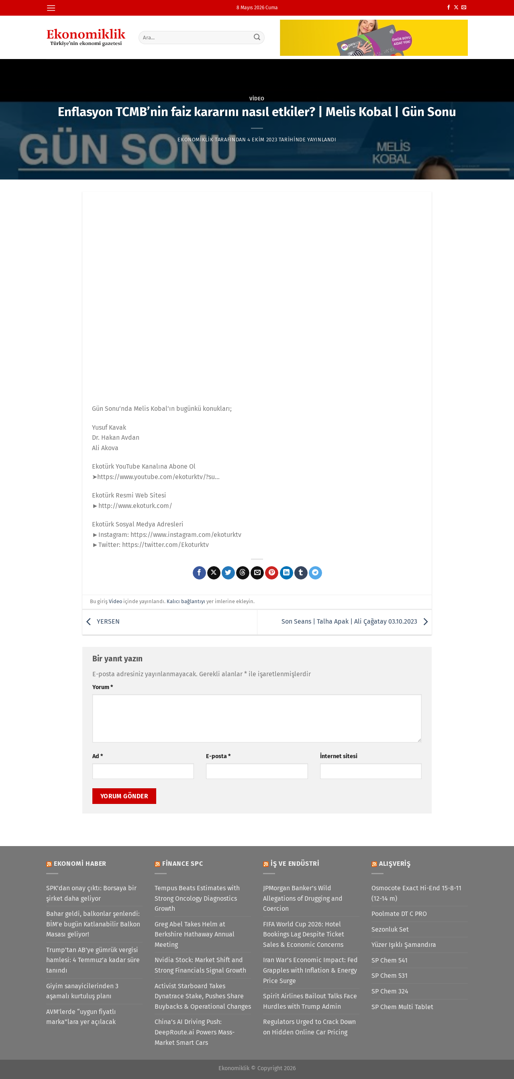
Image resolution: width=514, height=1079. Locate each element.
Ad (97, 756)
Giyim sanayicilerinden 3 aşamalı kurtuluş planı (82, 991)
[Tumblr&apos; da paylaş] (301, 573)
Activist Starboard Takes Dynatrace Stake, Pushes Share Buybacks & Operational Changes (203, 996)
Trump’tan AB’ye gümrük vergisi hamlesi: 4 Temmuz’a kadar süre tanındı (93, 960)
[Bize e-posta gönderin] (463, 7)
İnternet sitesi (338, 756)
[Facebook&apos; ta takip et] (448, 7)
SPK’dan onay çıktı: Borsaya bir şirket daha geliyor (91, 893)
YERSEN (101, 622)
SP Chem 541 (389, 960)
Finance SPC (182, 863)
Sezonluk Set (390, 929)
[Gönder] (257, 37)
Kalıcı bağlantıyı (186, 601)
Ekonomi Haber (80, 863)
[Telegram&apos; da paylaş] (315, 573)
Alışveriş (395, 863)
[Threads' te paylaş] (242, 573)
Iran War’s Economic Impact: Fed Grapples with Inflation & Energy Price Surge (310, 970)
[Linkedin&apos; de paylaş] (286, 573)
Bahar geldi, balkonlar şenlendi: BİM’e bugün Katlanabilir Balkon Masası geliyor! (93, 924)
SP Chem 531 (389, 975)
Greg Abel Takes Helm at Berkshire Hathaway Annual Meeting (195, 934)
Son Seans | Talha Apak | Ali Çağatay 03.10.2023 (356, 622)
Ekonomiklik (195, 140)
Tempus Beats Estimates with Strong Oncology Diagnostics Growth (197, 898)
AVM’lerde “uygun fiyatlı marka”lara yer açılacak (81, 1017)
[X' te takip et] (456, 7)
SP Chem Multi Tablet (402, 1007)
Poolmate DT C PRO (399, 914)
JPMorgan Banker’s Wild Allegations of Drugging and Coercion (303, 898)
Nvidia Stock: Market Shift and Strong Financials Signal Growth (200, 965)
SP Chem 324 (389, 991)
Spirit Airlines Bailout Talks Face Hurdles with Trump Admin (310, 1001)
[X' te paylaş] (213, 573)
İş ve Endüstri (295, 863)
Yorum (102, 687)
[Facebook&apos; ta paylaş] (199, 573)
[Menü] (51, 8)
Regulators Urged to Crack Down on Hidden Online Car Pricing (309, 1027)
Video (257, 99)
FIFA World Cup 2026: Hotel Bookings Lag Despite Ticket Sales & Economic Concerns (303, 934)
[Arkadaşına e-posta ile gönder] (257, 573)
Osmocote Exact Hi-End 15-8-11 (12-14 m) (416, 893)
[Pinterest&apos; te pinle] (271, 573)
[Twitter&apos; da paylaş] (228, 573)
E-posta (218, 756)
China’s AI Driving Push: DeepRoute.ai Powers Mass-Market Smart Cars (195, 1032)
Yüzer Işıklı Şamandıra (403, 944)
